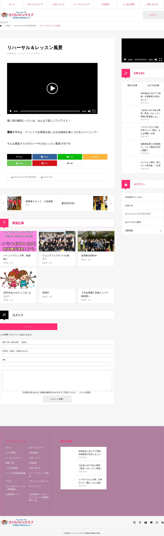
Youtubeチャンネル (133, 197)
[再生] (10, 111)
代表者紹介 (34, 453)
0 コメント (28, 326)
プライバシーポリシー (39, 481)
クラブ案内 (11, 453)
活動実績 (129, 230)
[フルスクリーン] (93, 111)
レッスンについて (82, 4)
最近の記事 (132, 85)
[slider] (50, 111)
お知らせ (129, 205)
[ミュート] (89, 111)
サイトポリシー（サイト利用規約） (16, 487)
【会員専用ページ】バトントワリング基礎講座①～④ (39, 497)
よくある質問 (129, 4)
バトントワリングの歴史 (39, 474)
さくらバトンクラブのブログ (29, 54)
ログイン (153, 15)
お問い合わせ (152, 4)
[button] (52, 88)
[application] (52, 88)
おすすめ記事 (153, 85)
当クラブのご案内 (133, 222)
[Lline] (70, 157)
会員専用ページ (13, 494)
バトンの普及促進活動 (16, 473)
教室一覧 (10, 463)
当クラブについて (35, 4)
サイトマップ (35, 486)
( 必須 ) (14, 342)
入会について (58, 4)
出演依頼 (105, 4)
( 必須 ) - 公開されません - (15, 351)
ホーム (12, 4)
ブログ (9, 481)
